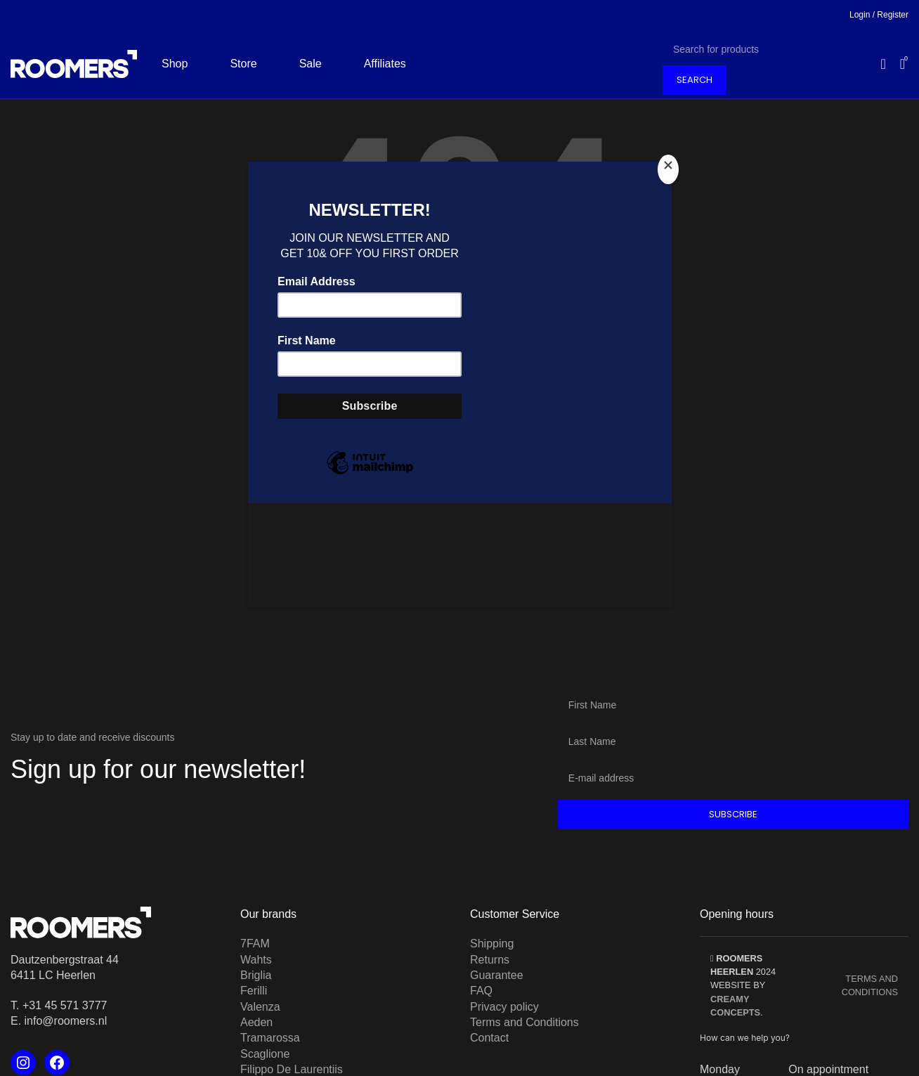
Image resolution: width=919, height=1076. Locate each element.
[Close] (668, 169)
